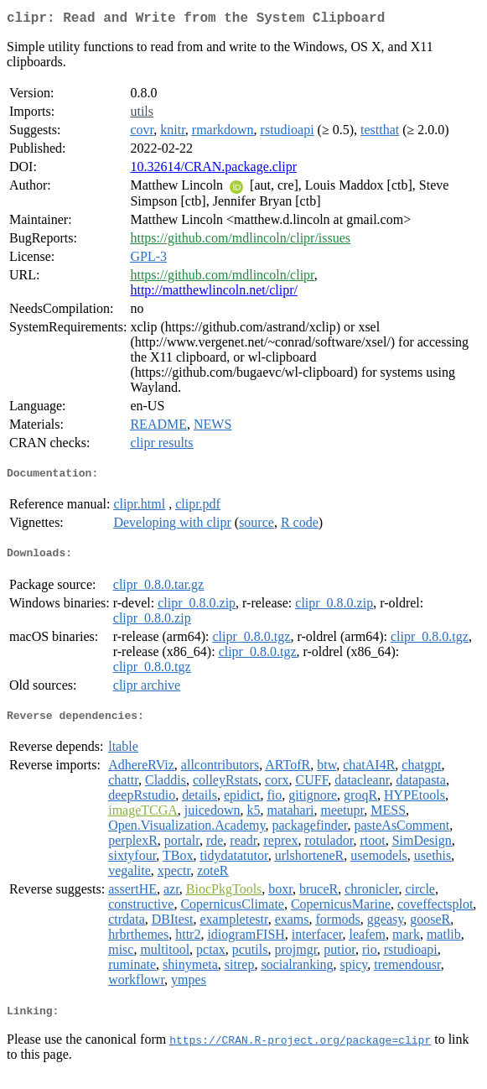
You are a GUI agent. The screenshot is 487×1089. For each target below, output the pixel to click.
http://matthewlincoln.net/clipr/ (214, 293)
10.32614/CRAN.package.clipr (213, 170)
